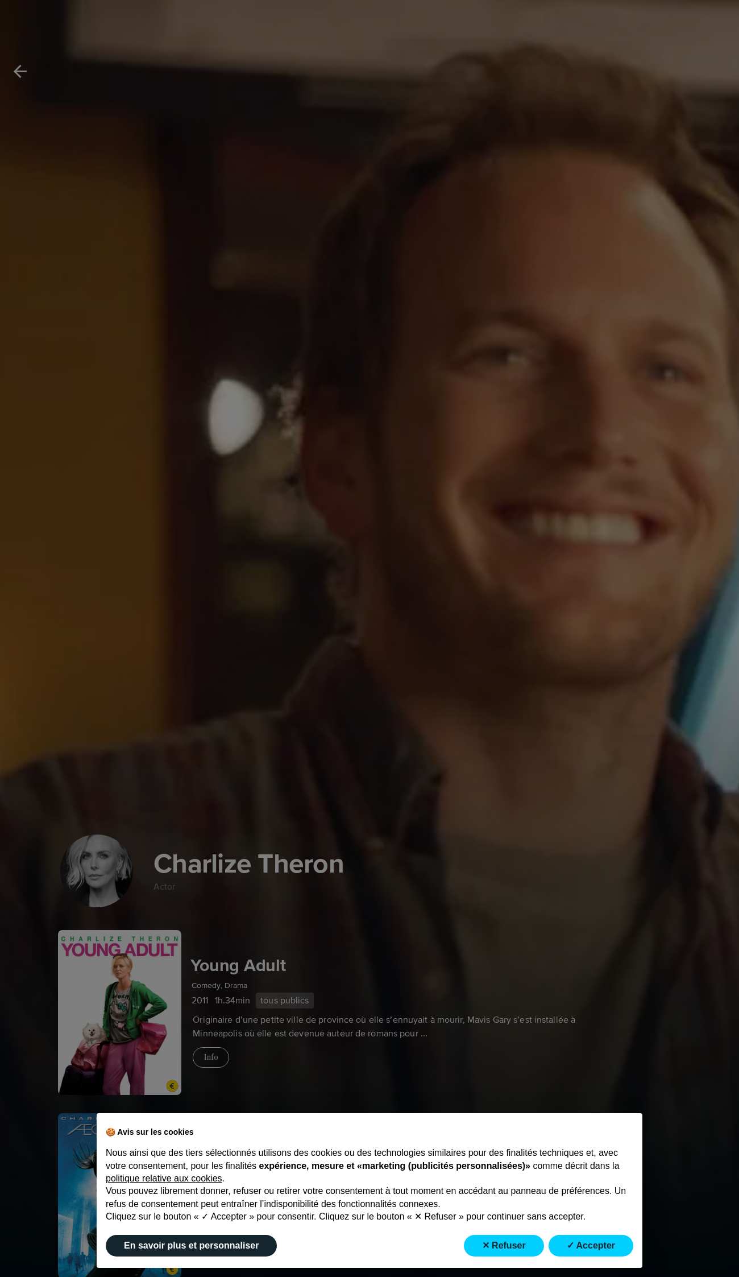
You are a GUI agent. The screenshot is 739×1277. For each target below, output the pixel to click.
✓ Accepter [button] (591, 1245)
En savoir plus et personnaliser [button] (191, 1245)
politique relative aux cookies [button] (164, 1178)
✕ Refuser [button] (504, 1245)
